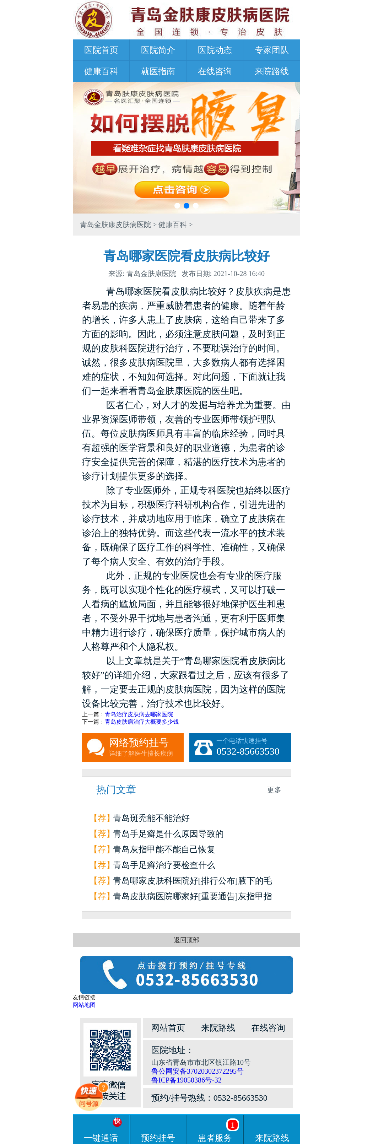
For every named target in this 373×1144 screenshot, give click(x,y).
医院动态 (215, 50)
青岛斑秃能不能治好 (151, 818)
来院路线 (272, 71)
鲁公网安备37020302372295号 (197, 1071)
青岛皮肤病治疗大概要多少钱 (142, 722)
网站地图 (84, 1005)
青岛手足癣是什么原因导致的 (168, 833)
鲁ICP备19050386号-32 (186, 1080)
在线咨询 (215, 71)
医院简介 (158, 50)
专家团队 (272, 50)
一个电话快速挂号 (253, 747)
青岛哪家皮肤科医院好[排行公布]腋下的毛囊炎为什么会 (192, 882)
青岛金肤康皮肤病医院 (115, 224)
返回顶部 (186, 940)
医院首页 (101, 50)
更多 (274, 790)
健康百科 (101, 71)
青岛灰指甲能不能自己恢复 (164, 849)
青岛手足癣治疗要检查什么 (164, 865)
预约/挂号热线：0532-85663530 (209, 1097)
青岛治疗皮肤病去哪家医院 (139, 714)
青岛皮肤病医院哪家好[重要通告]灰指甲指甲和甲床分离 (192, 898)
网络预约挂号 (146, 747)
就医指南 (158, 71)
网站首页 (168, 1027)
